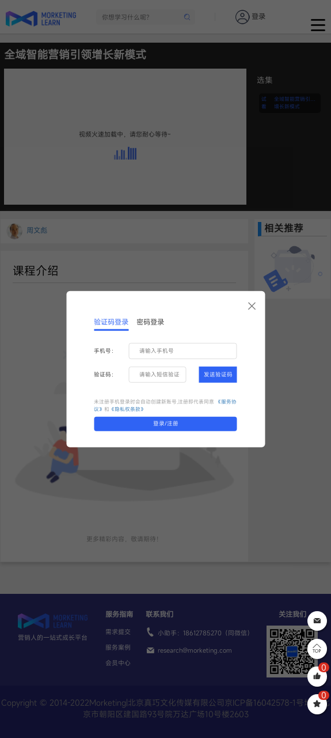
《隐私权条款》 (127, 409)
